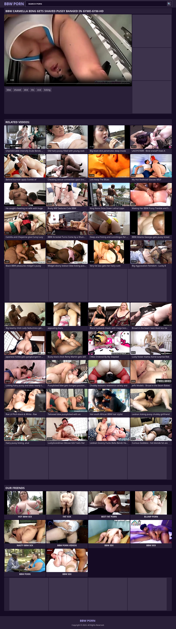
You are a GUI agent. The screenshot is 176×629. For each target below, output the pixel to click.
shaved (17, 89)
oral (39, 89)
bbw (9, 89)
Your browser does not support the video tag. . (68, 50)
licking (47, 89)
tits (32, 89)
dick (26, 89)
